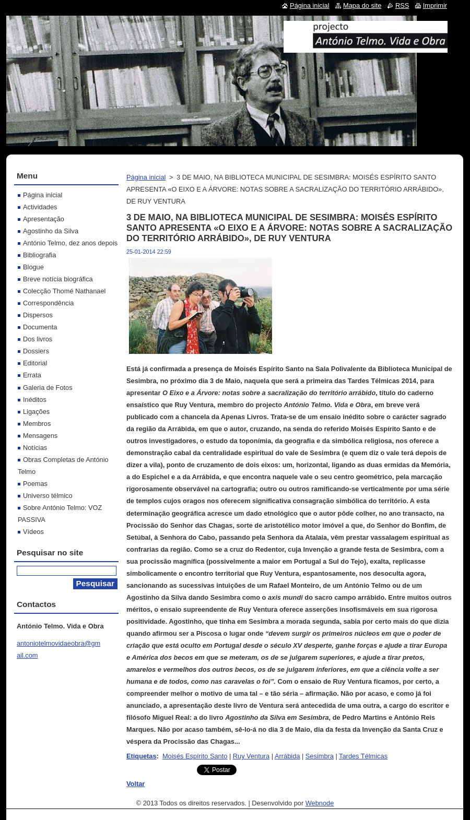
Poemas (35, 484)
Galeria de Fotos (48, 387)
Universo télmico (48, 496)
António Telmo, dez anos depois (70, 243)
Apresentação (43, 219)
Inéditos (34, 399)
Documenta (40, 327)
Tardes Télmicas (363, 756)
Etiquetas (141, 756)
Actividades (40, 207)
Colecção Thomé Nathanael (64, 291)
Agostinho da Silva (50, 231)
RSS (402, 5)
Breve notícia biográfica (58, 279)
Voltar (135, 784)
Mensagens (40, 435)
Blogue (33, 267)
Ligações (36, 411)
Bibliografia (39, 255)
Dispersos (38, 315)
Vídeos (33, 532)
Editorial (35, 363)
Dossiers (36, 351)
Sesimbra (320, 756)
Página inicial (146, 177)
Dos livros (37, 339)
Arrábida (287, 756)
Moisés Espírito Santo (194, 756)
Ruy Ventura (251, 756)
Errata (32, 375)
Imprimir (435, 5)
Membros (37, 423)
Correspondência (48, 303)
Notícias (35, 447)
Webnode (320, 803)
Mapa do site (362, 5)
